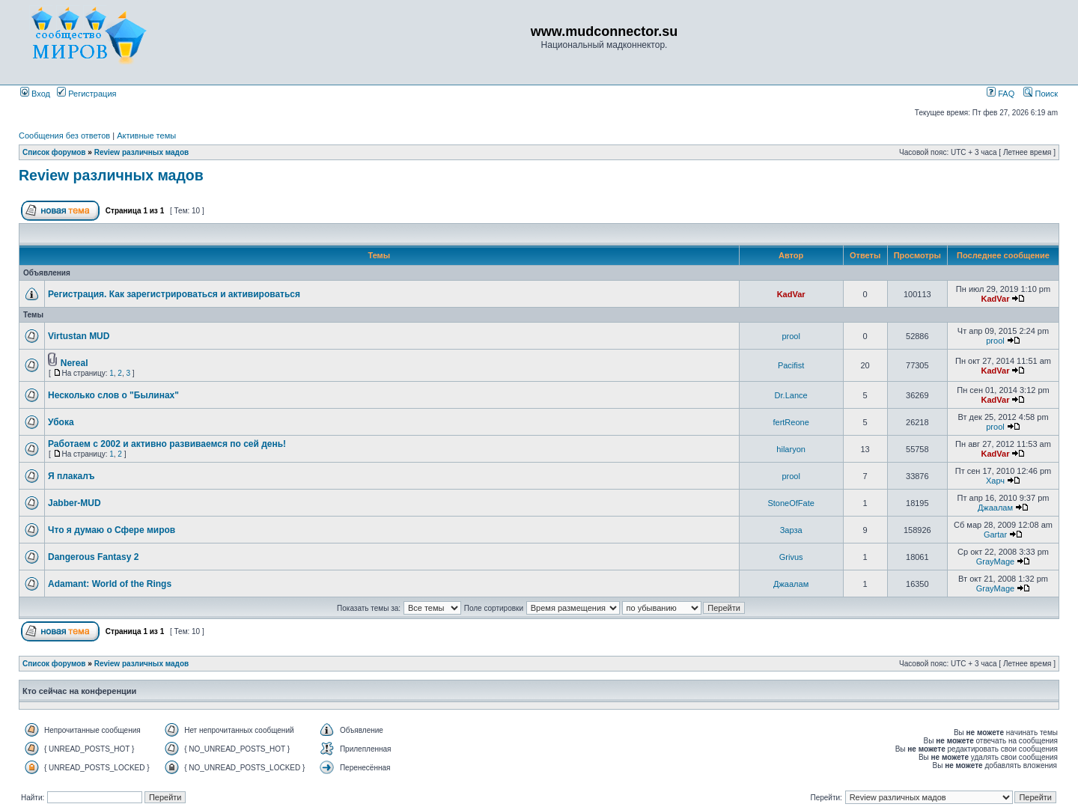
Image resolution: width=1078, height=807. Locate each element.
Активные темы (146, 135)
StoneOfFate (790, 503)
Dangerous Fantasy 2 (93, 557)
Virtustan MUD (78, 336)
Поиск (1040, 93)
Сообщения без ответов (64, 135)
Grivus (791, 556)
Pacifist (791, 365)
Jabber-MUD (74, 503)
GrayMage (995, 561)
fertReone (790, 422)
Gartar (995, 534)
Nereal (74, 363)
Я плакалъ (71, 476)
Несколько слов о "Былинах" (113, 395)
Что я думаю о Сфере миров (111, 530)
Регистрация (86, 93)
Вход (35, 93)
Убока (61, 422)
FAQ (1000, 93)
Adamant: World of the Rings (109, 584)
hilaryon (791, 449)
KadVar (791, 294)
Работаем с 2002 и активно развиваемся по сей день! (167, 444)
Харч (995, 480)
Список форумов (54, 152)
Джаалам (995, 507)
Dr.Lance (791, 395)
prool (791, 336)
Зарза (791, 530)
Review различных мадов (141, 152)
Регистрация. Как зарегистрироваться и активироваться (174, 294)
